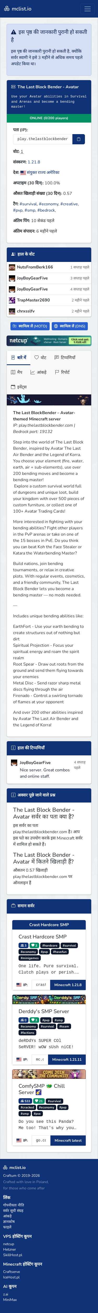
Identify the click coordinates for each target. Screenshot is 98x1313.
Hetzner (9, 1249)
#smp (30, 210)
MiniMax (10, 1299)
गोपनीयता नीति (13, 1205)
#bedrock (46, 210)
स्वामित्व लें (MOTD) (30, 326)
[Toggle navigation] (87, 9)
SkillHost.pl (12, 1254)
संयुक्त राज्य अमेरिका (39, 172)
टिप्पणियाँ (65, 358)
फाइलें (7, 1227)
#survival (28, 204)
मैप (16, 372)
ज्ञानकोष (9, 1221)
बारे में (18, 358)
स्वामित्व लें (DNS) (69, 326)
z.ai (5, 1294)
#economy (48, 204)
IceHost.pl (11, 1277)
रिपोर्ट (62, 372)
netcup (8, 1243)
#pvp (17, 210)
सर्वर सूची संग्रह (13, 1210)
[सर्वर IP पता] (43, 139)
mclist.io (17, 8)
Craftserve (11, 1271)
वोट (40, 358)
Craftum (9, 1175)
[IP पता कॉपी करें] (78, 139)
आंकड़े (39, 372)
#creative (69, 204)
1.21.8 (34, 162)
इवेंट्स (19, 387)
